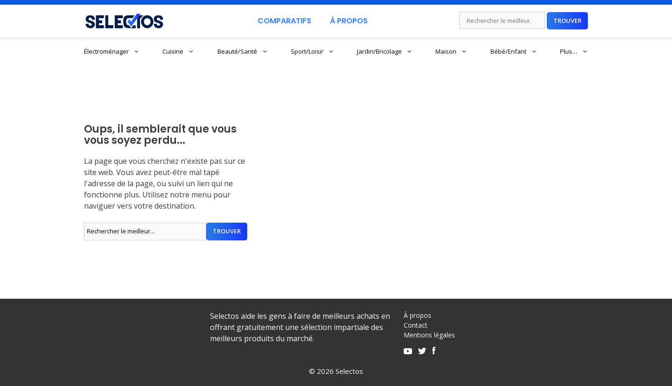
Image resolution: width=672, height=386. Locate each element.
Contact (415, 325)
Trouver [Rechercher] (567, 20)
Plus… (574, 51)
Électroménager (112, 51)
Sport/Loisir (312, 51)
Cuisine (178, 51)
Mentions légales (429, 334)
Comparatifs (284, 20)
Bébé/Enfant (513, 51)
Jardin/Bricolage (385, 51)
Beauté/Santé (242, 51)
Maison (451, 51)
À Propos (349, 20)
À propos (417, 315)
